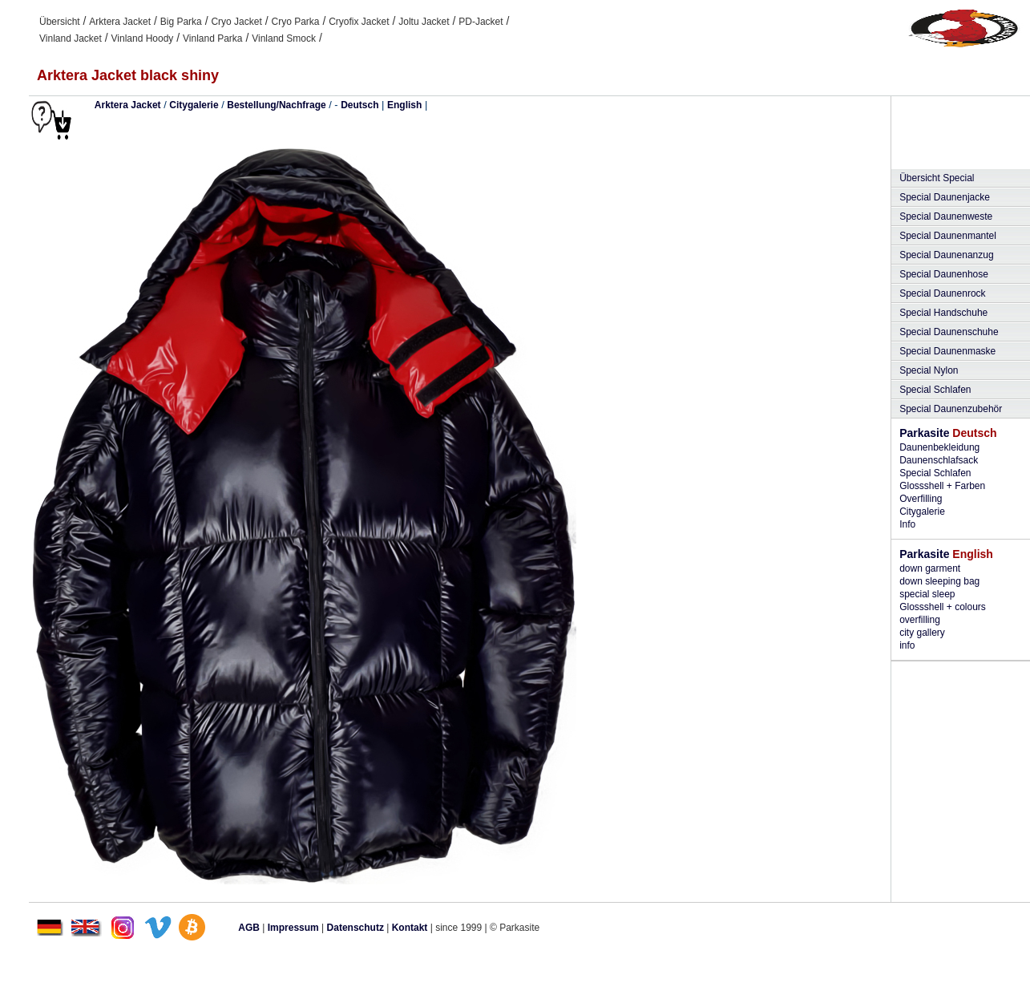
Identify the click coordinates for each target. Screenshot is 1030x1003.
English (404, 105)
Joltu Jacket (423, 21)
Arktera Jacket (120, 21)
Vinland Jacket (70, 38)
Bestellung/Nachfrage (276, 105)
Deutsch (359, 105)
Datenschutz (355, 927)
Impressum (293, 927)
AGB (249, 927)
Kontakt (410, 927)
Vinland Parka (213, 38)
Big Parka (181, 21)
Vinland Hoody (142, 38)
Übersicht (59, 21)
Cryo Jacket (236, 21)
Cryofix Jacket (359, 21)
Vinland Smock (284, 38)
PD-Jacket (480, 21)
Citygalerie (193, 105)
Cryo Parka (295, 21)
